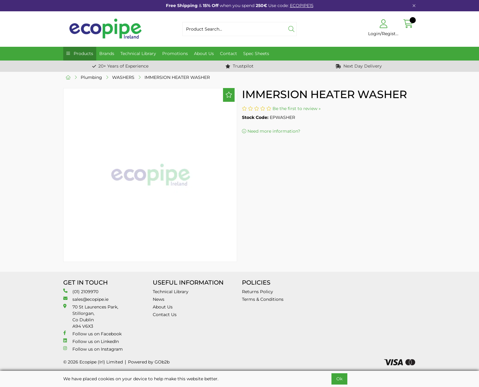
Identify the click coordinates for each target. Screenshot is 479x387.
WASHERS (123, 77)
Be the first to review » (296, 108)
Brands (106, 53)
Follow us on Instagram (93, 349)
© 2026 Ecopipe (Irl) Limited (93, 362)
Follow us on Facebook (92, 334)
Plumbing (91, 77)
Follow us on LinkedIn (91, 341)
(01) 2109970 (80, 291)
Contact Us (165, 314)
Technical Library (138, 53)
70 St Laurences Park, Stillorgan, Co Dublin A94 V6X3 (90, 316)
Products (82, 53)
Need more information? (271, 131)
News (158, 299)
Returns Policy (257, 291)
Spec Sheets (256, 53)
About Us (204, 53)
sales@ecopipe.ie (85, 299)
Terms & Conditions (262, 299)
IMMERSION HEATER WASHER (177, 77)
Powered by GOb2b (149, 362)
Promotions (175, 53)
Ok (339, 378)
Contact (228, 53)
